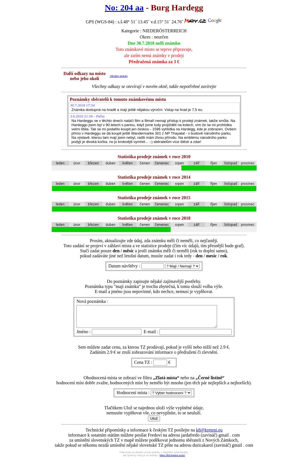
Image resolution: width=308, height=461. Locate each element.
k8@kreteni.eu (209, 434)
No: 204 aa (124, 7)
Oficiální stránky (119, 76)
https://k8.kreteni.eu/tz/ (172, 459)
